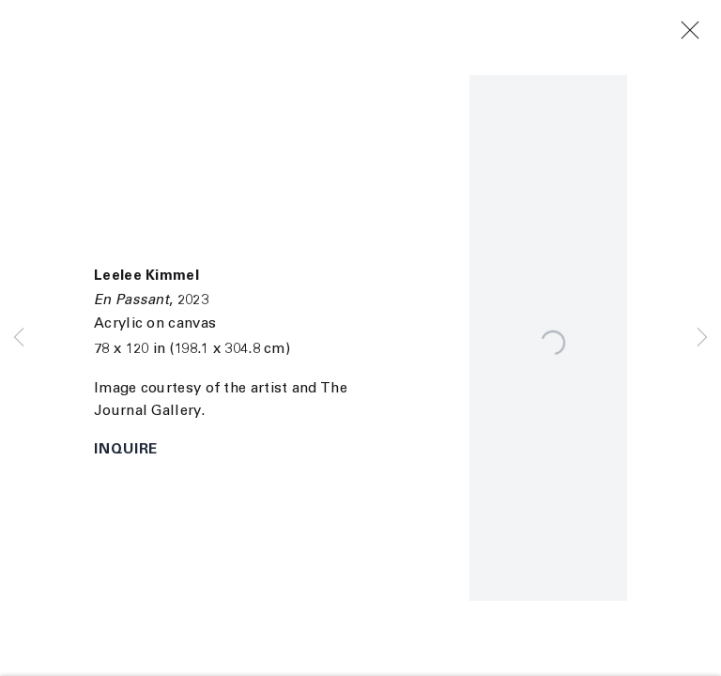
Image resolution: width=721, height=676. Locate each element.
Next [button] (702, 338)
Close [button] (705, 31)
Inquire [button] (126, 450)
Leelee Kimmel (146, 276)
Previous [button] (19, 338)
